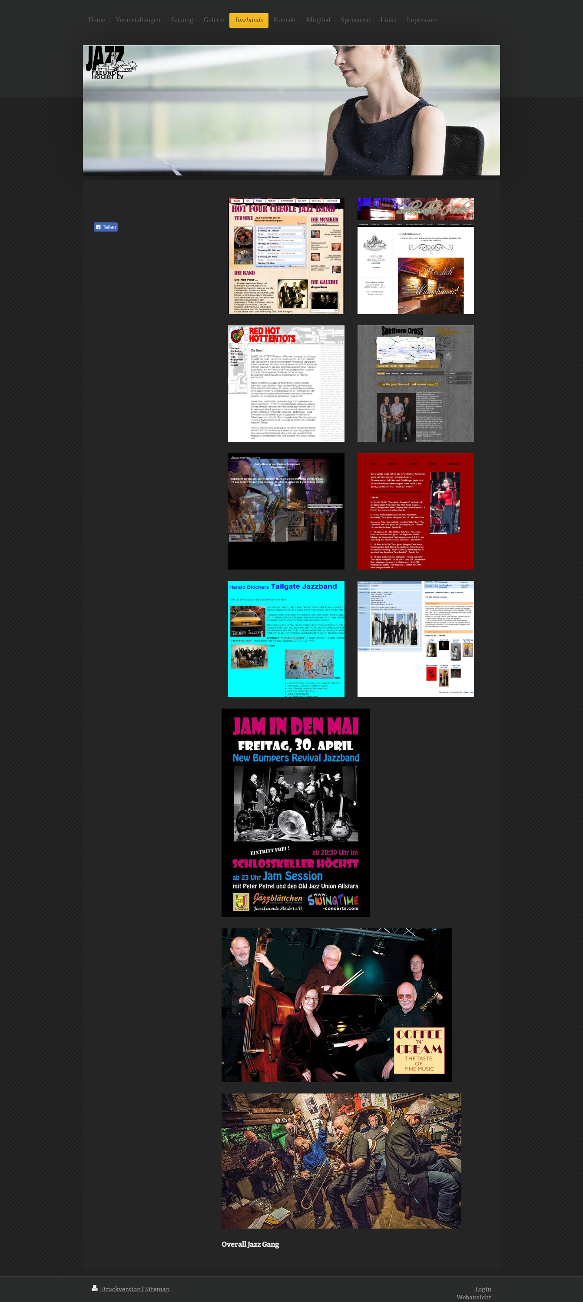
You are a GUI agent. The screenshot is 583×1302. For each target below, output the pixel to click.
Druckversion (117, 1289)
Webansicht (474, 1297)
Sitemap (157, 1289)
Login (483, 1289)
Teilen (106, 227)
